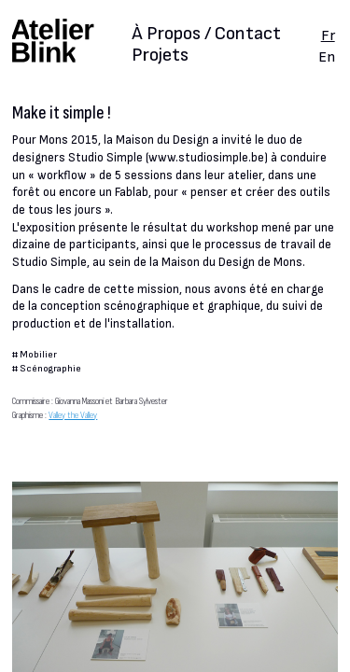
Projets (160, 55)
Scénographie (50, 368)
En (326, 57)
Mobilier (38, 354)
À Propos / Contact (206, 35)
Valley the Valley (73, 415)
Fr (328, 35)
